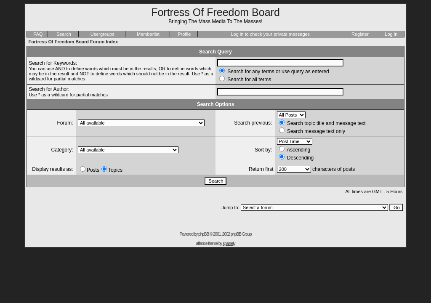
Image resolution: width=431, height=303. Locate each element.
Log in (391, 34)
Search (63, 34)
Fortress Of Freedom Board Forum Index (73, 41)
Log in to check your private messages (270, 34)
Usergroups (102, 34)
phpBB (203, 234)
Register (360, 34)
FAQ (38, 34)
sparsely (229, 243)
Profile (184, 34)
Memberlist (148, 34)
